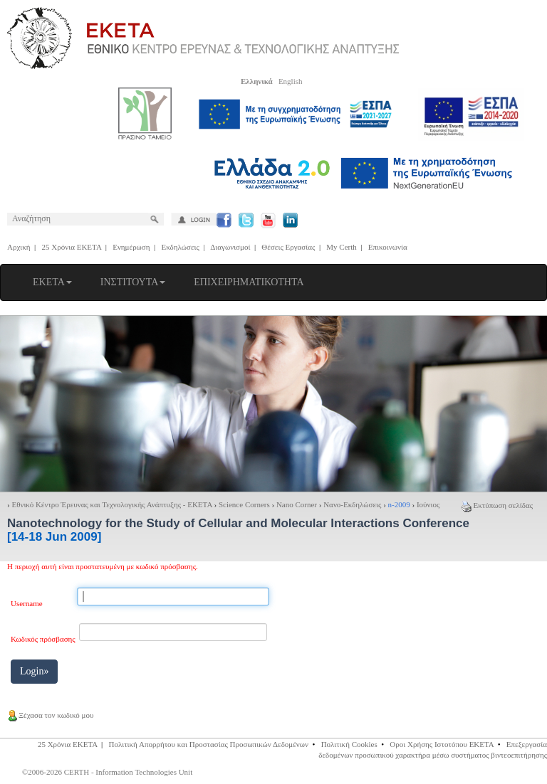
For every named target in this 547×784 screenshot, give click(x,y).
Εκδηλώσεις (180, 247)
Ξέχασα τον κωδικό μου (50, 715)
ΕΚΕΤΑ (52, 282)
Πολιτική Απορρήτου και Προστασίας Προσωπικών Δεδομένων (209, 744)
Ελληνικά (257, 81)
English (290, 81)
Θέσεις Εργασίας (288, 247)
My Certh (341, 247)
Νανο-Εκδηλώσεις (352, 504)
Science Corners (244, 504)
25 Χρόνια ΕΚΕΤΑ (72, 247)
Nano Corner (296, 504)
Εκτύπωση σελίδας (497, 505)
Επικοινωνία (387, 247)
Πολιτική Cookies (349, 744)
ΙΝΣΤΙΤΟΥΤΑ (133, 282)
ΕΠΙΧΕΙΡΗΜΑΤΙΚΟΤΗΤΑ (248, 282)
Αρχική (19, 247)
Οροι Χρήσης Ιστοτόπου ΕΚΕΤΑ (442, 744)
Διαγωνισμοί (230, 247)
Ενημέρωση (131, 247)
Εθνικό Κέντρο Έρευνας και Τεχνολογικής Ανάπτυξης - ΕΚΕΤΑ (111, 504)
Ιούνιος (428, 504)
